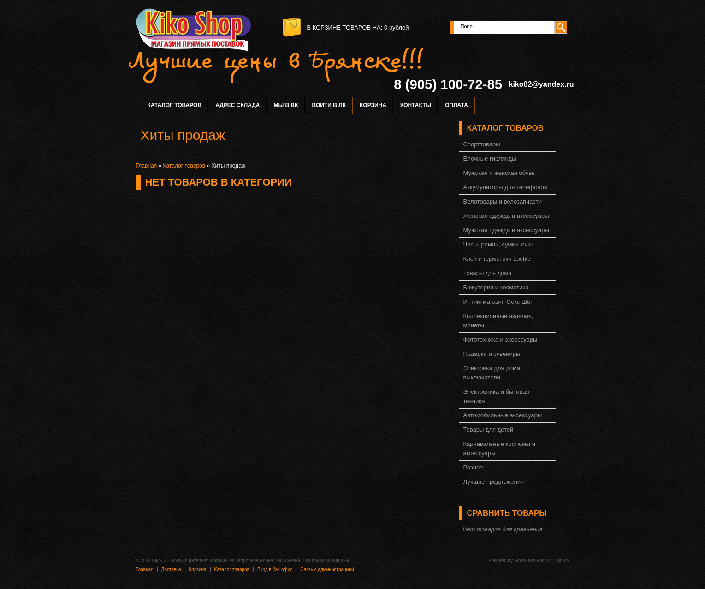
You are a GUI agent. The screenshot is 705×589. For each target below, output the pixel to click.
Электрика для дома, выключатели (492, 373)
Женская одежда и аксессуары (506, 215)
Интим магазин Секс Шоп (498, 301)
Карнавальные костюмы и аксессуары (499, 448)
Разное (473, 467)
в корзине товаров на (344, 27)
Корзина (373, 105)
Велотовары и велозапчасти (502, 201)
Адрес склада (237, 105)
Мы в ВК (286, 105)
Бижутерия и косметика (496, 287)
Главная (146, 165)
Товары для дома (487, 273)
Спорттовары (481, 144)
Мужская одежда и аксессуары (506, 230)
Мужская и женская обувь (499, 172)
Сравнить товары (507, 513)
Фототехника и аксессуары (500, 339)
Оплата (456, 105)
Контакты (415, 105)
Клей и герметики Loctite (497, 258)
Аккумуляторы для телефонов (505, 187)
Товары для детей (488, 429)
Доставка (171, 569)
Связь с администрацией (327, 569)
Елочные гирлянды (489, 158)
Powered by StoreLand (511, 560)
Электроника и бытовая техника (496, 396)
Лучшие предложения (493, 481)
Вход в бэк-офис (274, 569)
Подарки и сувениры (492, 353)
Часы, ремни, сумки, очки (498, 244)
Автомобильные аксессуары (502, 415)
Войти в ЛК (329, 105)
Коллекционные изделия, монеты (498, 321)
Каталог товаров (175, 105)
